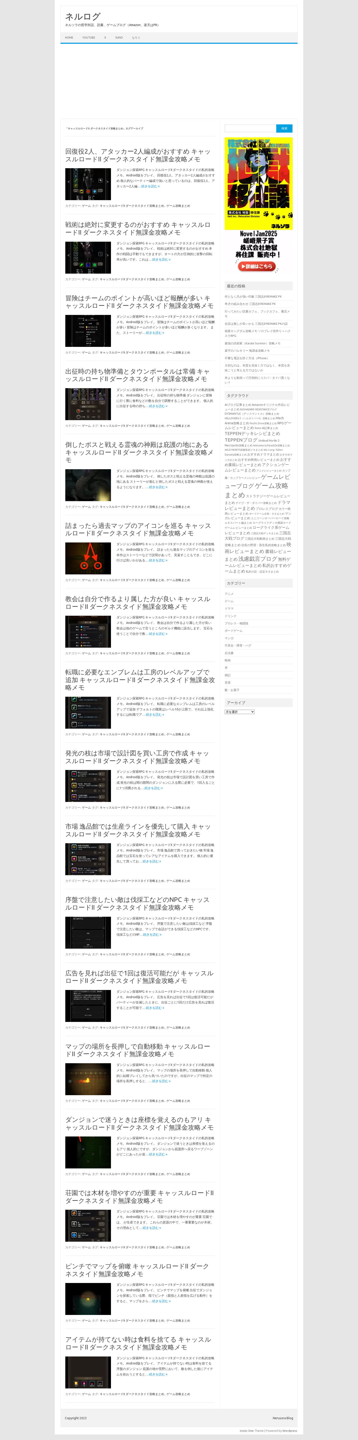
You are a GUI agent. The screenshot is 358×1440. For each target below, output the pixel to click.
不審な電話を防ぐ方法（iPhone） (247, 358)
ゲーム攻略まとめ (178, 205)
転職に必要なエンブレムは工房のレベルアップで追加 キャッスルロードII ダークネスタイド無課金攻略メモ (140, 679)
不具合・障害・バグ (238, 645)
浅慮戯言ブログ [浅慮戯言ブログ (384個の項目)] (257, 558)
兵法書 (229, 653)
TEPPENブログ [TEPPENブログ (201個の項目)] (241, 439)
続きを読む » (150, 186)
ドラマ (229, 608)
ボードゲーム (233, 630)
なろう (136, 37)
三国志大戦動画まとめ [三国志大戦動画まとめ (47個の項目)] (259, 538)
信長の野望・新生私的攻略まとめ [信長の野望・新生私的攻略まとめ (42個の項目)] (263, 545)
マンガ (229, 638)
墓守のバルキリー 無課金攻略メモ (247, 350)
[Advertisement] (179, 81)
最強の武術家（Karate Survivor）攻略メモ (253, 343)
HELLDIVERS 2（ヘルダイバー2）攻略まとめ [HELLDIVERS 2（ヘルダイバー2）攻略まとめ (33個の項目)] (250, 418)
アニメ (229, 593)
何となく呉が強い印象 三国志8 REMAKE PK (253, 296)
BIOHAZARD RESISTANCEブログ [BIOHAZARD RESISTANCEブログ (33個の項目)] (258, 409)
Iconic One (247, 1430)
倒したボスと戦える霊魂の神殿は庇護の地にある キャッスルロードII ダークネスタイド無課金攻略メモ (139, 452)
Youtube (88, 37)
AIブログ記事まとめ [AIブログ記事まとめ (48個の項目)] (238, 404)
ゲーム (86, 205)
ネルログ (83, 16)
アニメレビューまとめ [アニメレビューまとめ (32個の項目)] (269, 470)
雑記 (228, 675)
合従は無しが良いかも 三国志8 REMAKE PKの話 (256, 323)
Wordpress (289, 1430)
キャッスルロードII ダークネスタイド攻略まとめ (132, 205)
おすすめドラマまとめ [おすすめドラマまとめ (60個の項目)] (263, 454)
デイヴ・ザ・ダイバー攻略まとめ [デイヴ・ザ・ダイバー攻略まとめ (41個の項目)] (256, 502)
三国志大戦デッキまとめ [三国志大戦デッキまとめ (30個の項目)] (265, 533)
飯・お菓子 (232, 689)
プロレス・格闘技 (236, 623)
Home (69, 37)
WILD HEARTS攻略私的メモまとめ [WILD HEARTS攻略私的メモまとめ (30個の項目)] (244, 449)
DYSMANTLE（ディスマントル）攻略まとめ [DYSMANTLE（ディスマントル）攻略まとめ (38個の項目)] (252, 413)
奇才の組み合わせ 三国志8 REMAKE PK (250, 303)
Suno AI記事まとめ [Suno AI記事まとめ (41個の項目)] (266, 427)
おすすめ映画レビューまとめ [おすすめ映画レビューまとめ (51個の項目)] (258, 459)
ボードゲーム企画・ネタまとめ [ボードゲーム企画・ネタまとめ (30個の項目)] (266, 513)
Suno (119, 37)
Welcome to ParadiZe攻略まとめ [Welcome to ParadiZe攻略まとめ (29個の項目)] (271, 445)
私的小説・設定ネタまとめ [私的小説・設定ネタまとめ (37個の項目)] (262, 571)
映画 (228, 660)
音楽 (228, 682)
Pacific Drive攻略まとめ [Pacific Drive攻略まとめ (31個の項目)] (263, 423)
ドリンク (231, 616)
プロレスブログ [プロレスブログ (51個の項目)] (267, 509)
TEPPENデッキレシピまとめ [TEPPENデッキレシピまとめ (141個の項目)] (252, 433)
